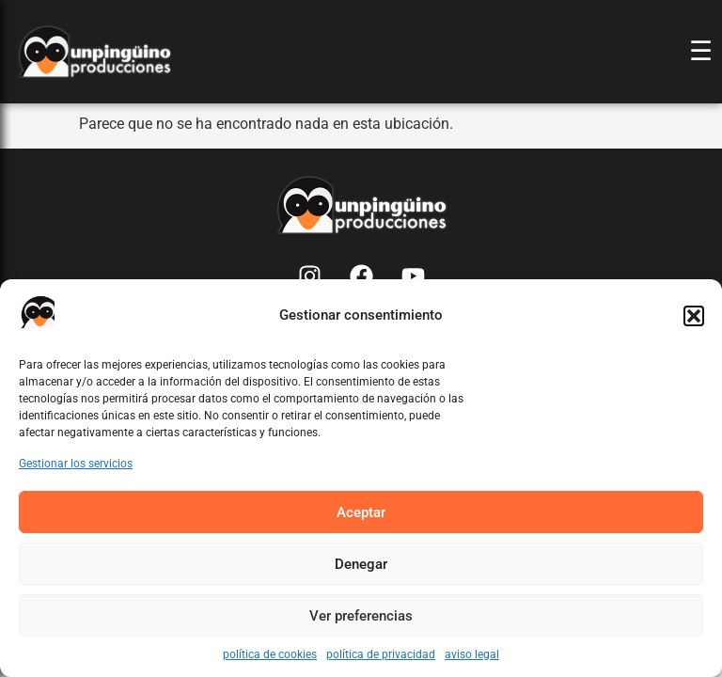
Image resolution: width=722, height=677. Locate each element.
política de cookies (270, 654)
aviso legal (472, 654)
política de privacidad (380, 654)
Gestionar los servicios (76, 463)
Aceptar (361, 512)
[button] (693, 316)
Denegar (361, 564)
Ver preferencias (361, 615)
